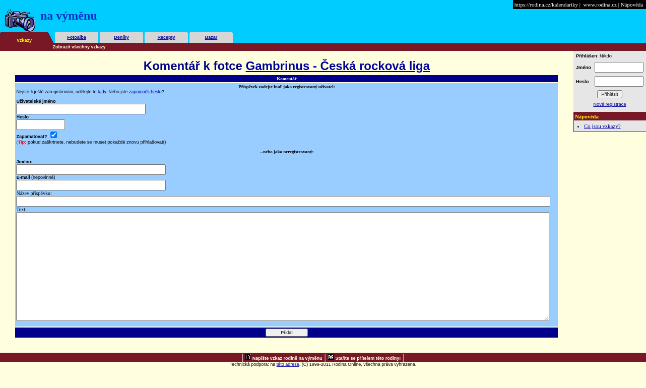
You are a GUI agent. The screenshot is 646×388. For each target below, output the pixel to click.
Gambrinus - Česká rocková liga (338, 66)
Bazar (211, 37)
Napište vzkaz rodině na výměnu (287, 379)
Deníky (121, 37)
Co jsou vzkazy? (602, 126)
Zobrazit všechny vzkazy (79, 46)
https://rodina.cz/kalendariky (546, 5)
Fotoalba (76, 37)
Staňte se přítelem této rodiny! (368, 379)
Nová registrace (609, 104)
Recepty (166, 37)
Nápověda (632, 5)
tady (102, 91)
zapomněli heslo (145, 91)
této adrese (288, 385)
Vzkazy (24, 40)
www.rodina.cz (599, 5)
